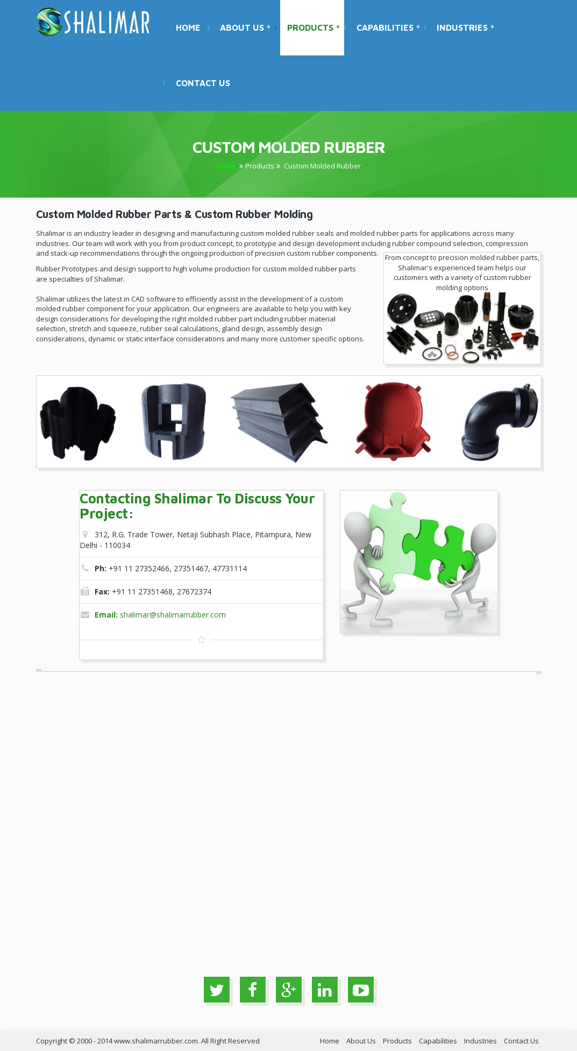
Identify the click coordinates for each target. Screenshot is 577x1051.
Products (313, 27)
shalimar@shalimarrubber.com (160, 614)
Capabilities (388, 27)
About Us (245, 27)
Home (188, 27)
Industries (465, 27)
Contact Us (203, 83)
